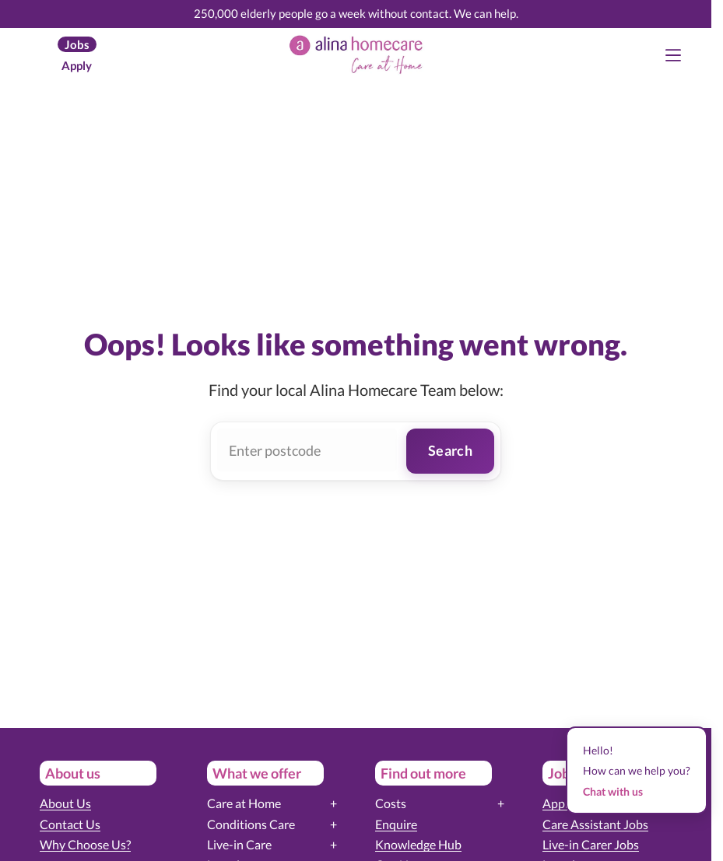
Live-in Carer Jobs (590, 844)
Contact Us (70, 824)
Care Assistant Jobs (595, 824)
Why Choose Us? (85, 844)
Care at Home (244, 803)
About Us (65, 803)
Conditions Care (251, 824)
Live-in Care (239, 844)
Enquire (396, 824)
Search (450, 450)
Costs (390, 803)
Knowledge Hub (418, 844)
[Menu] (673, 55)
